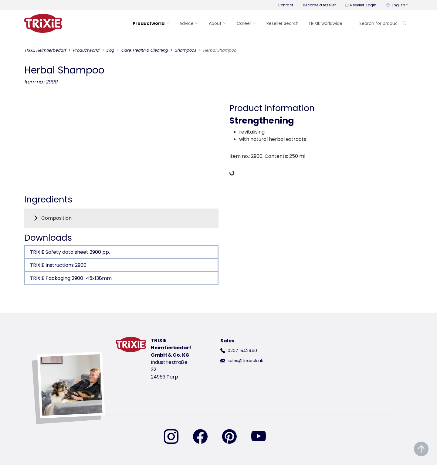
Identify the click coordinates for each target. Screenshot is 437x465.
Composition (56, 218)
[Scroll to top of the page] (421, 449)
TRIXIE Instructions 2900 (58, 265)
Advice (189, 23)
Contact (285, 5)
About (218, 23)
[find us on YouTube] (262, 437)
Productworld (151, 23)
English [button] (395, 5)
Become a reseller (319, 5)
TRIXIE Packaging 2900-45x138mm (71, 278)
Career (247, 23)
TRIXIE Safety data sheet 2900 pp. (70, 252)
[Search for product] (376, 24)
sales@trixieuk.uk (245, 361)
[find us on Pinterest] (233, 437)
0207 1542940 (242, 351)
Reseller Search (282, 23)
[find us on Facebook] (204, 437)
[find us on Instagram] (175, 437)
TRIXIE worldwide (325, 23)
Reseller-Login (360, 5)
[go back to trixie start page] (43, 23)
